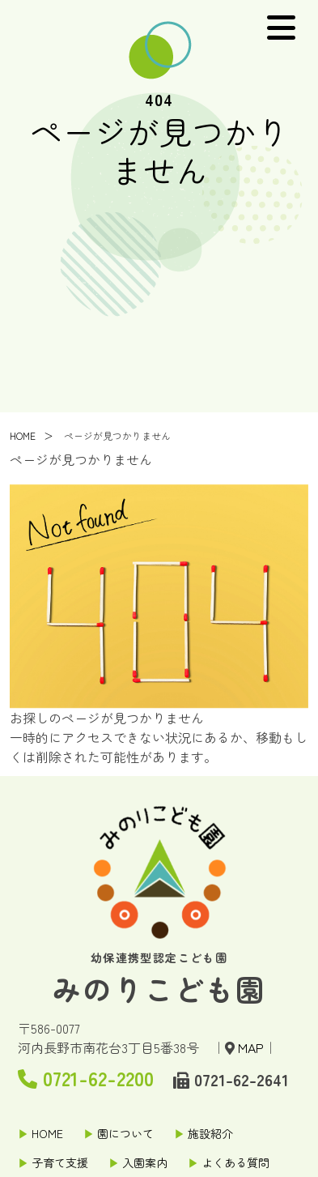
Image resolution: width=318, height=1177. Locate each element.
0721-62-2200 (86, 1078)
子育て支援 (60, 1162)
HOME (23, 437)
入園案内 (144, 1162)
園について (125, 1133)
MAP (251, 1047)
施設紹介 (210, 1133)
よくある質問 (235, 1162)
